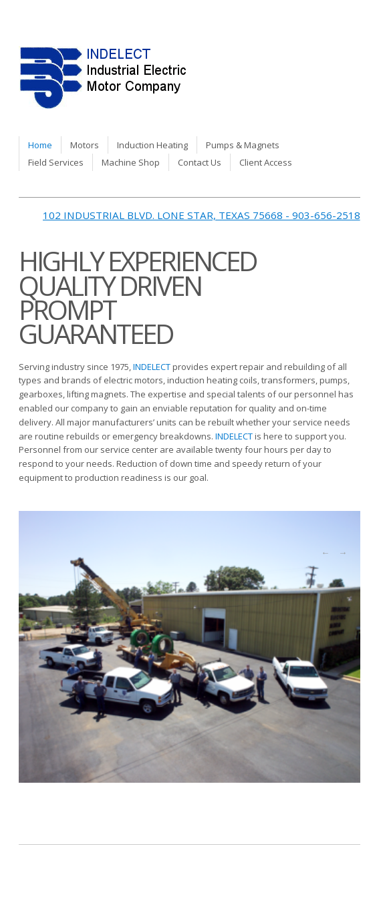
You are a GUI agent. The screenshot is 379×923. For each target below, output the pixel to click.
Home (40, 145)
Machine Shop (131, 162)
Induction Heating (152, 145)
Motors (84, 145)
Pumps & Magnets (242, 145)
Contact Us (199, 162)
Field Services (56, 162)
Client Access (265, 162)
